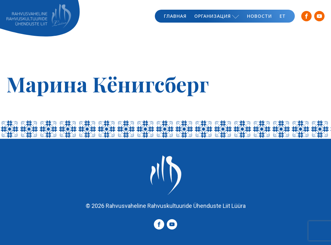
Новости (259, 16)
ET (283, 16)
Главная (175, 16)
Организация (216, 16)
